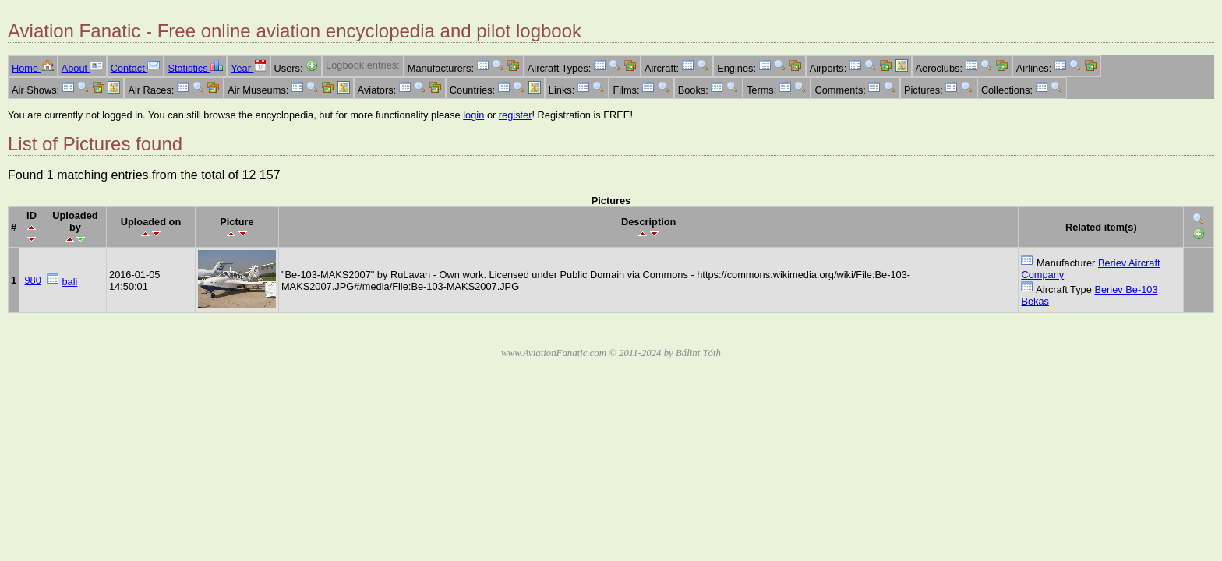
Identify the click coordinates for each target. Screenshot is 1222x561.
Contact (136, 68)
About (82, 68)
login (473, 115)
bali (69, 282)
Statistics (195, 68)
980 (33, 280)
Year (248, 68)
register (515, 115)
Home (33, 68)
